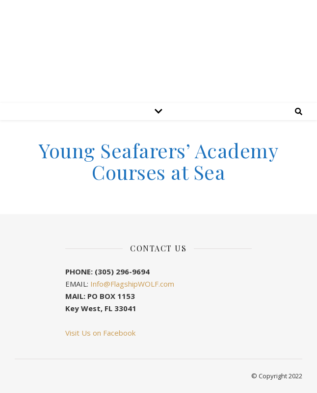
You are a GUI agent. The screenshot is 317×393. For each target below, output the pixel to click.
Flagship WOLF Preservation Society (158, 89)
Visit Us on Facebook (100, 333)
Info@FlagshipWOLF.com (132, 284)
